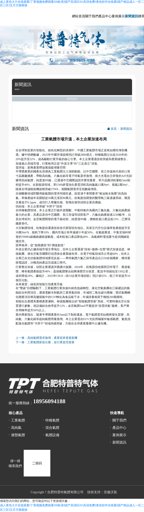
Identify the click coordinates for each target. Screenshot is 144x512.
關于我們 (91, 16)
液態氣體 (18, 435)
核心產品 (16, 413)
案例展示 (118, 16)
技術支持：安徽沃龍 (102, 492)
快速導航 (117, 413)
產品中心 (105, 16)
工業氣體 (18, 420)
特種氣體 (52, 420)
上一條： (46, 337)
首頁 (112, 128)
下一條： (45, 342)
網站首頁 (78, 16)
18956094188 (49, 401)
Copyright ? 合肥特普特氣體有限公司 (57, 492)
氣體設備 (52, 435)
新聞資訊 (131, 16)
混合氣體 (52, 428)
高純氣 (16, 428)
